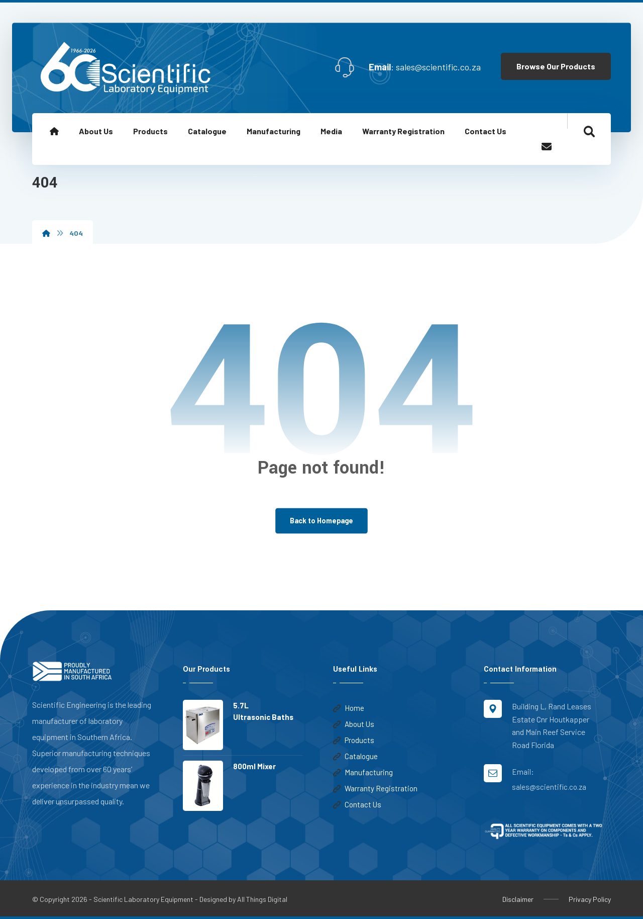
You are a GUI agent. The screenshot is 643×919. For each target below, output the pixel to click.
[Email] (547, 147)
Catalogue (355, 756)
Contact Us (357, 804)
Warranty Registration (375, 788)
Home (348, 708)
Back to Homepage (321, 520)
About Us (353, 724)
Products (353, 740)
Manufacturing (363, 772)
